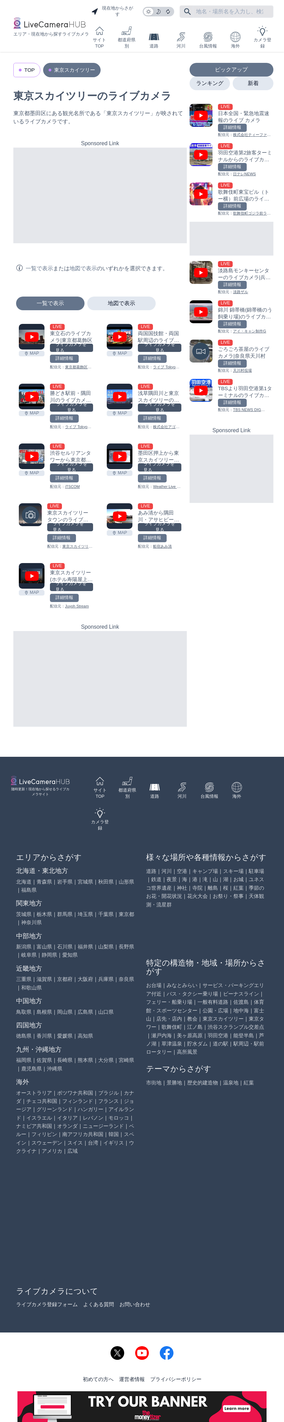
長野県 (126, 946)
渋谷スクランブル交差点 (236, 1027)
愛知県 (70, 955)
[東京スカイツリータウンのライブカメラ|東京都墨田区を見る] (30, 514)
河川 (181, 40)
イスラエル (39, 1118)
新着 (253, 83)
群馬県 (65, 914)
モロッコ (118, 1118)
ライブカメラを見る (71, 348)
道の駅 (220, 1044)
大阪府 (85, 979)
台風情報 (208, 40)
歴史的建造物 (202, 1082)
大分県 (106, 1060)
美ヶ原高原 (190, 1035)
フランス (108, 1101)
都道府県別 (126, 37)
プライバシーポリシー (176, 1379)
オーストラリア (34, 1093)
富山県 (44, 946)
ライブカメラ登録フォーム (47, 1304)
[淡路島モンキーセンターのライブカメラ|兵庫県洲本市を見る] (231, 278)
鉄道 (156, 879)
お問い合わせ (134, 1304)
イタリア (67, 1118)
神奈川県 (31, 922)
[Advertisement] (100, 195)
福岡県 (23, 1060)
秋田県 (106, 882)
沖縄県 (54, 1068)
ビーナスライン (241, 994)
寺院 (197, 888)
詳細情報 (64, 358)
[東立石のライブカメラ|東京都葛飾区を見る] (31, 337)
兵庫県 (106, 979)
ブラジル (108, 1093)
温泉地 (230, 1082)
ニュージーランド (103, 1126)
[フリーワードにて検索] (187, 11)
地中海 (241, 1010)
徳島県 (23, 1036)
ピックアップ (231, 69)
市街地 (154, 1082)
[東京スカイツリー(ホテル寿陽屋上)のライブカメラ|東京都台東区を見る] (31, 576)
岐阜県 (29, 955)
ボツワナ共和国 (75, 1093)
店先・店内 (169, 1019)
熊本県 (85, 1060)
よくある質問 (98, 1304)
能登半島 (243, 1035)
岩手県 (65, 882)
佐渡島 (241, 1002)
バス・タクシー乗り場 (192, 994)
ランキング (209, 83)
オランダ (67, 1126)
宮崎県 (126, 1060)
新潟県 (23, 946)
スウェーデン (46, 1143)
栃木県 (44, 914)
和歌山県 (31, 987)
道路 (154, 40)
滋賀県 (44, 979)
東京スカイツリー (74, 70)
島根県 (44, 1012)
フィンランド (77, 1101)
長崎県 (65, 1060)
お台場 (154, 985)
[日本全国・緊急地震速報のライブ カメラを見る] (231, 121)
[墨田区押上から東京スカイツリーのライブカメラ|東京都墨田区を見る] (119, 456)
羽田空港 (218, 1035)
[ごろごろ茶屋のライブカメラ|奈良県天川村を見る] (231, 356)
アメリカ (52, 1151)
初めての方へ (98, 1379)
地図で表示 (121, 303)
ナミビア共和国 (34, 1126)
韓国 (113, 1134)
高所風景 (187, 1052)
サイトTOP (99, 37)
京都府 (65, 979)
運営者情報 (132, 1379)
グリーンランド (55, 1109)
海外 (235, 40)
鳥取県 (23, 1012)
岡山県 (65, 1012)
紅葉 (238, 888)
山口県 (106, 1012)
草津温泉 (172, 1044)
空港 (182, 871)
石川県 (65, 946)
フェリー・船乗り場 (169, 1002)
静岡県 (49, 955)
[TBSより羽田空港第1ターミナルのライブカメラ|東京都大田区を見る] (231, 396)
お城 (238, 879)
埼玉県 (85, 914)
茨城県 (23, 914)
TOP (29, 70)
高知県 (85, 1036)
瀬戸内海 (161, 1035)
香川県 (44, 1036)
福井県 (85, 946)
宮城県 (85, 882)
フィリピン (44, 1134)
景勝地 (174, 1082)
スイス (75, 1143)
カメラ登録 (262, 37)
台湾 (93, 1143)
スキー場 (233, 871)
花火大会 (197, 896)
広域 (72, 1151)
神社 (182, 888)
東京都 (126, 914)
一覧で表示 (50, 303)
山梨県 (106, 946)
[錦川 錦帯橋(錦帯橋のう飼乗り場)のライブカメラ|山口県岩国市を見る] (231, 317)
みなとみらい (182, 985)
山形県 (126, 882)
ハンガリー (90, 1109)
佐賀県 (44, 1060)
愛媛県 (65, 1036)
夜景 (172, 879)
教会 (192, 1019)
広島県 (85, 1012)
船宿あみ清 (162, 546)
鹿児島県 (31, 1068)
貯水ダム (197, 1044)
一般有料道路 (212, 1002)
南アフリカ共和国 (82, 1134)
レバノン (93, 1118)
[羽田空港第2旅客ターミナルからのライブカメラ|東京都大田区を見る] (231, 160)
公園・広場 (215, 1010)
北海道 (23, 882)
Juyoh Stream (77, 606)
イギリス (113, 1143)
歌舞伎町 (172, 1027)
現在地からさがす (112, 11)
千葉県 (106, 914)
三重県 (23, 979)
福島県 (29, 890)
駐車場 (256, 871)
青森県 (44, 882)
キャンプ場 (205, 871)
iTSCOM (72, 486)
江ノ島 (195, 1027)
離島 (213, 888)
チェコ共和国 (41, 1101)
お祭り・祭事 (228, 896)
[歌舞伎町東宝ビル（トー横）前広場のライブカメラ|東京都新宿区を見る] (231, 199)
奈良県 (126, 979)
